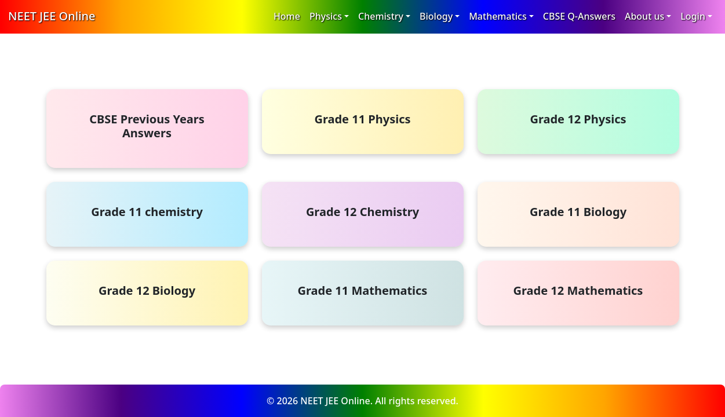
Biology (436, 16)
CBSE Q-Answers (579, 16)
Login (692, 16)
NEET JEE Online (52, 16)
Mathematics (498, 16)
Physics (325, 16)
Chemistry (380, 16)
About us (644, 16)
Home (287, 16)
